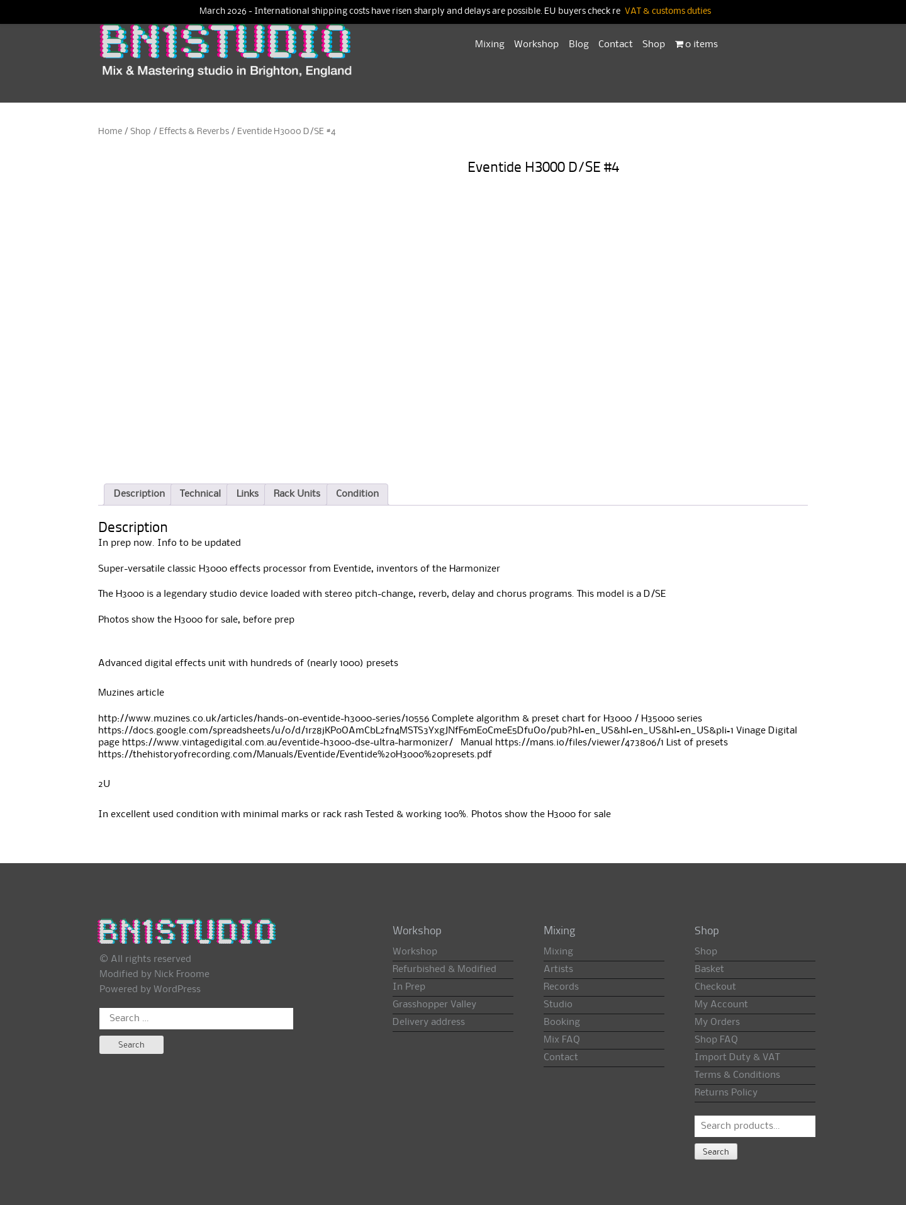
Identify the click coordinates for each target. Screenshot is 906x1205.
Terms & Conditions (737, 1075)
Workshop (536, 44)
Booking (562, 1022)
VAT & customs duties (668, 12)
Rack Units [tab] (297, 494)
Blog (579, 44)
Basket (709, 969)
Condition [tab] (357, 494)
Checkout (715, 987)
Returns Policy (726, 1093)
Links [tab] (248, 494)
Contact (615, 44)
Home (110, 131)
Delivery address (429, 1022)
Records (561, 987)
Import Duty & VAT (737, 1057)
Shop (653, 44)
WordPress (177, 989)
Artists (558, 969)
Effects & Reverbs (194, 131)
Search (716, 1152)
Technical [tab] (200, 494)
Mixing (490, 44)
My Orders (717, 1022)
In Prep (409, 987)
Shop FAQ (716, 1040)
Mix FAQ (562, 1040)
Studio (558, 1004)
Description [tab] (139, 494)
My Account (721, 1004)
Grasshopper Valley (434, 1004)
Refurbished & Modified (444, 969)
